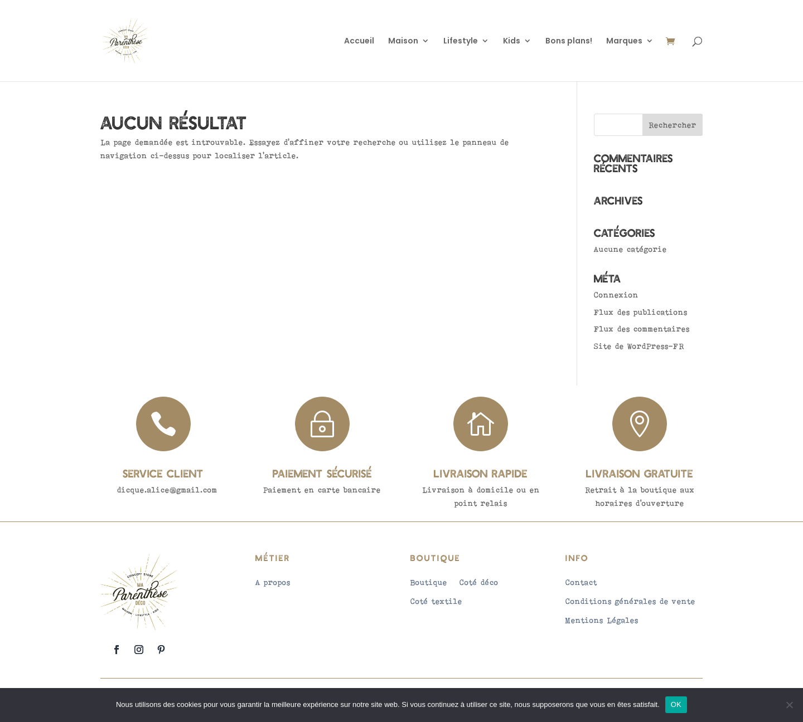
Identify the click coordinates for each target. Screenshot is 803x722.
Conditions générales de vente (630, 601)
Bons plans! (568, 41)
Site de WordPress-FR (639, 346)
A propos (273, 582)
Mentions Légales (601, 620)
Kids (511, 41)
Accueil (359, 41)
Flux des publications (641, 312)
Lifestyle (460, 41)
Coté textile (436, 601)
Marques (624, 41)
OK (676, 704)
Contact (581, 582)
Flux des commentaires (642, 328)
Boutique (428, 582)
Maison (403, 41)
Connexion (616, 294)
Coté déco (479, 582)
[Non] (789, 704)
